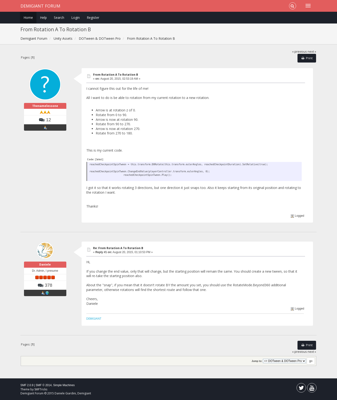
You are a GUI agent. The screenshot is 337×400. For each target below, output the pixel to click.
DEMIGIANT (93, 318)
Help (43, 17)
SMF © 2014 (44, 385)
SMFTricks (40, 389)
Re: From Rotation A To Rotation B (118, 248)
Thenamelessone (45, 106)
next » (312, 52)
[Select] (99, 159)
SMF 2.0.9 (26, 385)
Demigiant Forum (40, 6)
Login (75, 17)
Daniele (45, 265)
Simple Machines (64, 385)
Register (93, 17)
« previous (299, 52)
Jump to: (257, 361)
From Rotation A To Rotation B (115, 74)
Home (28, 17)
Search (59, 17)
